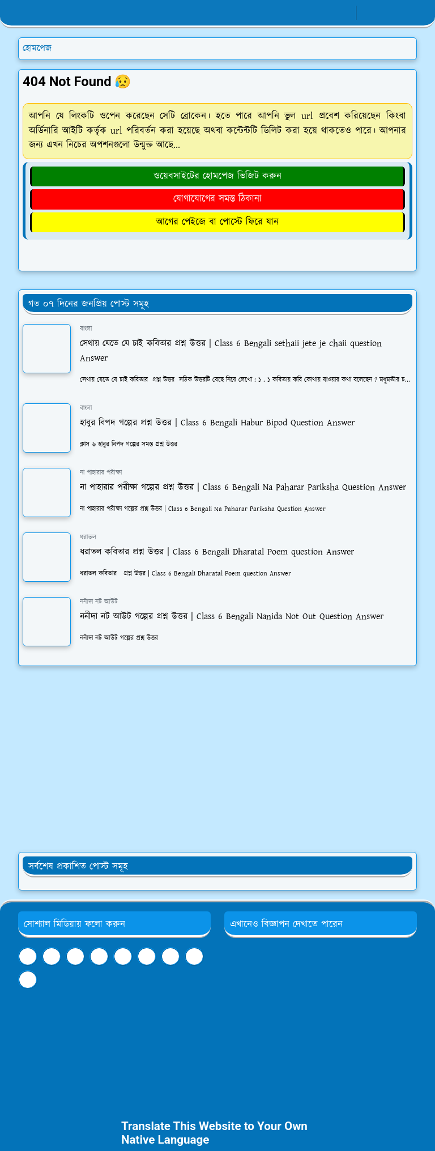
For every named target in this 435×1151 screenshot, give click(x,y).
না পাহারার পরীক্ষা (101, 473)
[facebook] (306, 13)
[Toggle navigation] (407, 12)
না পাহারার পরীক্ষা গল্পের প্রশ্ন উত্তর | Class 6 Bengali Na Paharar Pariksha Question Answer (243, 487)
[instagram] (194, 956)
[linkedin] (123, 956)
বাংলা (86, 329)
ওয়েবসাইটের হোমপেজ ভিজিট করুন (217, 176)
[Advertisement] (217, 759)
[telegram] (75, 956)
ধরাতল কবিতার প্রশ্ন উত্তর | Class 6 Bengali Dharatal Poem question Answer (217, 552)
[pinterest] (146, 956)
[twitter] (170, 956)
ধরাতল (88, 537)
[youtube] (344, 13)
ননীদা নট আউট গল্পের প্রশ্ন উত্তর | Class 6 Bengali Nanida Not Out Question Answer (231, 616)
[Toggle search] (388, 13)
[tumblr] (99, 956)
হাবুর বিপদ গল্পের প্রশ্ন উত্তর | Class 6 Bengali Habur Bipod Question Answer (217, 422)
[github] (27, 979)
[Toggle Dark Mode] (368, 12)
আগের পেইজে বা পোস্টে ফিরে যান (217, 222)
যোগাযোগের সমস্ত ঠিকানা (217, 199)
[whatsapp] (325, 13)
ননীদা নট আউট (99, 602)
